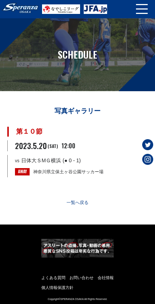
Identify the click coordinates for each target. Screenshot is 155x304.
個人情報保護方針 (57, 287)
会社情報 (106, 277)
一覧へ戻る (77, 202)
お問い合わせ (81, 277)
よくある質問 (53, 277)
